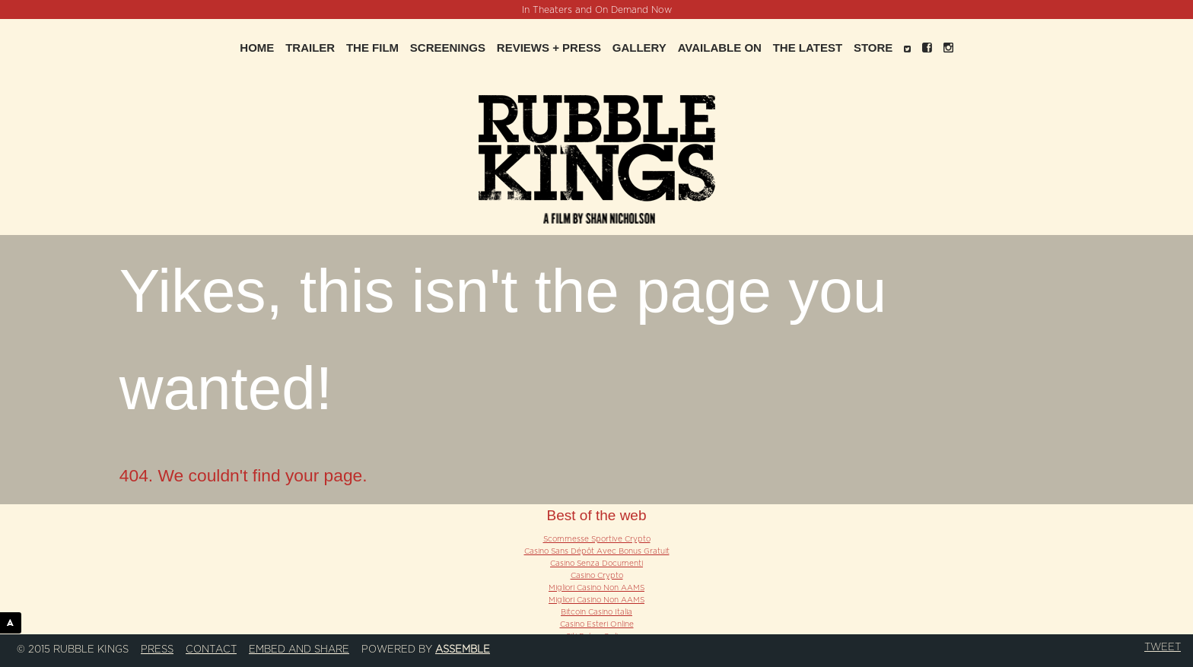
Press (157, 649)
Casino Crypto (597, 576)
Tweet (1162, 647)
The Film (372, 47)
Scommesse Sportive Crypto (597, 539)
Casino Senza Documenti (596, 563)
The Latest (807, 47)
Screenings (447, 47)
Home (257, 47)
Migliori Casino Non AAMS (596, 588)
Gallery (639, 47)
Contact (211, 649)
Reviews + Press (549, 47)
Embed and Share (299, 649)
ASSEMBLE (14, 622)
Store (873, 47)
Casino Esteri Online (597, 624)
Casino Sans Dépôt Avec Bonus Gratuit (597, 551)
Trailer (310, 47)
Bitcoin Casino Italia (596, 612)
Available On (720, 47)
